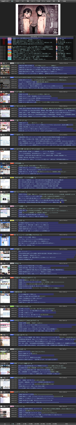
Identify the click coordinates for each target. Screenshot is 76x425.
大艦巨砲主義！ (18, 292)
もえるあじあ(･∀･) (19, 335)
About (66, 423)
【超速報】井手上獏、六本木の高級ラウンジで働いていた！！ (26, 50)
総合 (12, 1)
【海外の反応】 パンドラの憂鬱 (23, 177)
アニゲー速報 (61, 39)
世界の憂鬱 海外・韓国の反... (64, 53)
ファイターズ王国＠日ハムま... (65, 59)
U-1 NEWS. (17, 134)
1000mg (16, 263)
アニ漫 (38, 1)
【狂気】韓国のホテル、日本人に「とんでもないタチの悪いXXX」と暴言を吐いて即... (32, 42)
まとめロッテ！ (61, 52)
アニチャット (18, 406)
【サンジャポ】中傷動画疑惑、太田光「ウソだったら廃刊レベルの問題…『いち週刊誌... (32, 49)
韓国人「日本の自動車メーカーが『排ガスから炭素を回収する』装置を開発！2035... (31, 53)
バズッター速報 (61, 55)
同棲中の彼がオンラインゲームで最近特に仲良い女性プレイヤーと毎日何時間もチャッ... (32, 47)
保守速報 (16, 249)
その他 (64, 1)
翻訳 (59, 1)
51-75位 (24, 423)
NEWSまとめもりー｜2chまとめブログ (25, 320)
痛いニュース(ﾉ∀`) (19, 192)
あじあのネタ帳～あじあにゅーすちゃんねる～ (27, 149)
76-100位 (30, 423)
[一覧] (23, 63)
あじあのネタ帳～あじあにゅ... (65, 42)
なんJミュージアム (19, 392)
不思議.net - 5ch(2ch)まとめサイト (23, 277)
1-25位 (12, 423)
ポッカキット (18, 63)
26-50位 (18, 423)
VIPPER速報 (61, 44)
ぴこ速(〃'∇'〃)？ (62, 38)
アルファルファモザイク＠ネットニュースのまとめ (29, 77)
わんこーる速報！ (62, 56)
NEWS (17, 1)
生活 (54, 1)
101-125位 (37, 423)
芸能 (28, 1)
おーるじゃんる (61, 41)
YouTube (48, 1)
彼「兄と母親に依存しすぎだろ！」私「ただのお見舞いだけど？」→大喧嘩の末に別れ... (32, 46)
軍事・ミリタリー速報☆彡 (22, 363)
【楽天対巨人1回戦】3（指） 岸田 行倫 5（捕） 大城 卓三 (26, 57)
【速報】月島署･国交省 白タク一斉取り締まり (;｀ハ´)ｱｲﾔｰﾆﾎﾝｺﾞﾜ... (28, 41)
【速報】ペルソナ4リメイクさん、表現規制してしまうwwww (26, 39)
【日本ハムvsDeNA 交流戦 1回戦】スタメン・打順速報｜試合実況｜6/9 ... (29, 59)
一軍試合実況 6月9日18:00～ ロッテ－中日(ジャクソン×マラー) (27, 52)
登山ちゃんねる (18, 349)
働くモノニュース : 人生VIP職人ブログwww (26, 234)
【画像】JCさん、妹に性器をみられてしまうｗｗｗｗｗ (25, 38)
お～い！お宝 (18, 220)
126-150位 (43, 423)
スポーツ (33, 1)
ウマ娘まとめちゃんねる (21, 306)
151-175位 (48, 423)
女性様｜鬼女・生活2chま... (64, 47)
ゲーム (43, 1)
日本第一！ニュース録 (63, 49)
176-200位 (54, 423)
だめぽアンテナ (5, 1)
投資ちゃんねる (18, 377)
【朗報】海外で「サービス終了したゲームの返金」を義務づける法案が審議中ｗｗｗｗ (32, 56)
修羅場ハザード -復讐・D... (64, 46)
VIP (23, 1)
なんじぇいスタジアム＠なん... (65, 57)
